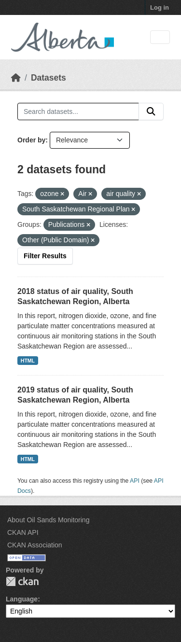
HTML (28, 360)
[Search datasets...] (78, 111)
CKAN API (23, 532)
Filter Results (45, 256)
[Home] (16, 78)
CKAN (22, 581)
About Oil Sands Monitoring (48, 520)
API (134, 480)
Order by (31, 140)
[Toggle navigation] (160, 37)
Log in (159, 7)
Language (22, 599)
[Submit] (151, 111)
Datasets (48, 78)
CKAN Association (34, 545)
